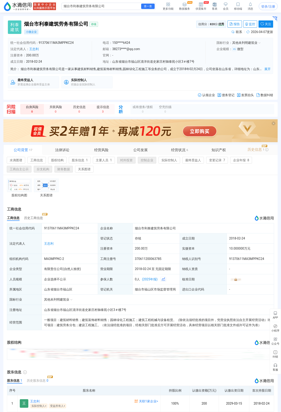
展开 (267, 69)
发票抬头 (245, 95)
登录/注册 (268, 6)
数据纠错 (264, 95)
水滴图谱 (16, 160)
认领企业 (206, 95)
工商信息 (36, 160)
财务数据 (63, 169)
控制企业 (147, 160)
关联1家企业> (148, 401)
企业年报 (241, 160)
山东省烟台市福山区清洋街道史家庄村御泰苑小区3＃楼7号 (85, 310)
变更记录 (217, 160)
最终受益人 (193, 160)
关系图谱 (84, 169)
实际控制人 (169, 160)
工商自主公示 (19, 169)
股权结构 (57, 160)
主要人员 (104, 160)
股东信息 (80, 160)
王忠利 (34, 49)
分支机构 (43, 169)
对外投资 (126, 160)
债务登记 (226, 95)
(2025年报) (150, 279)
